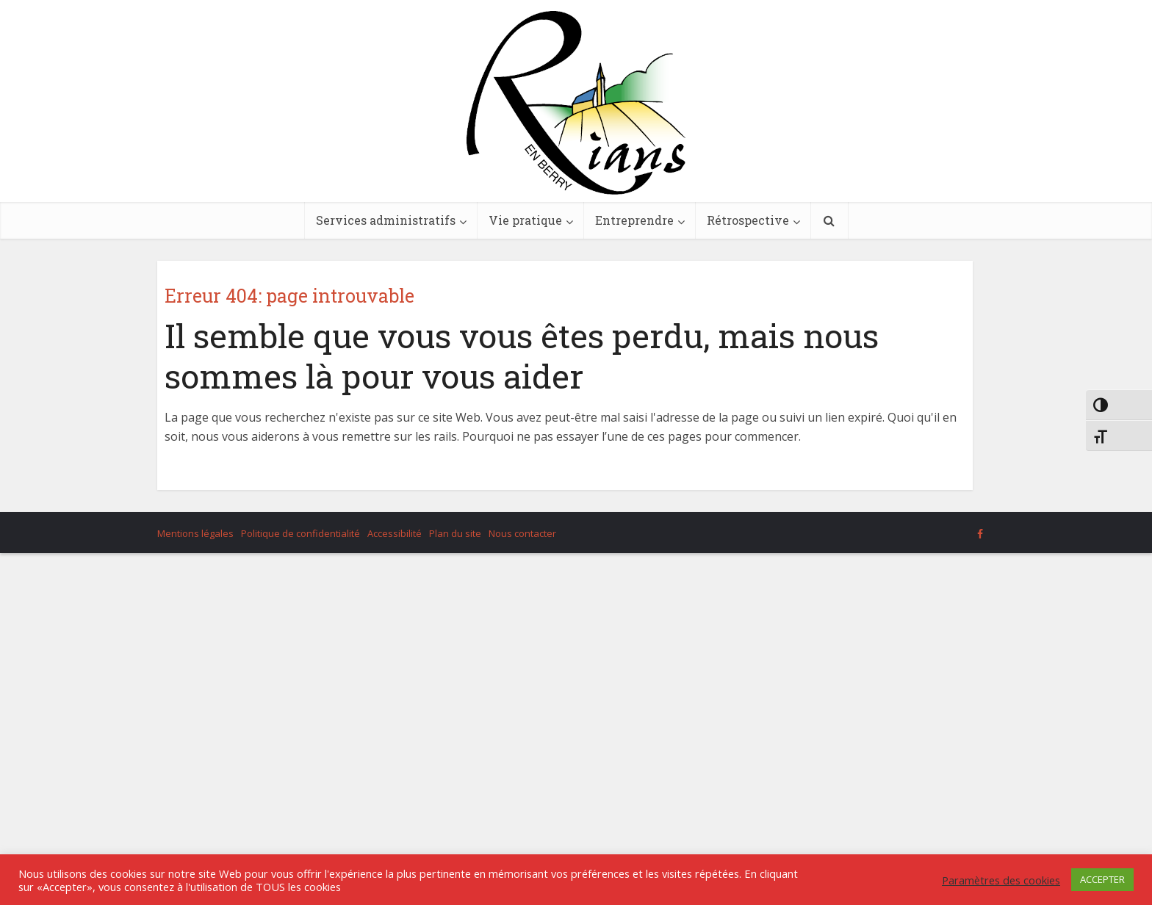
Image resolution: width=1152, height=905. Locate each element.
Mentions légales (195, 533)
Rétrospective (748, 220)
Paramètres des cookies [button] (1001, 880)
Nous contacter (522, 533)
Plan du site (455, 533)
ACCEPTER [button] (1102, 879)
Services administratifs (386, 220)
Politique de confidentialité (300, 533)
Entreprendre (634, 220)
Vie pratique (525, 220)
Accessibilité (394, 533)
